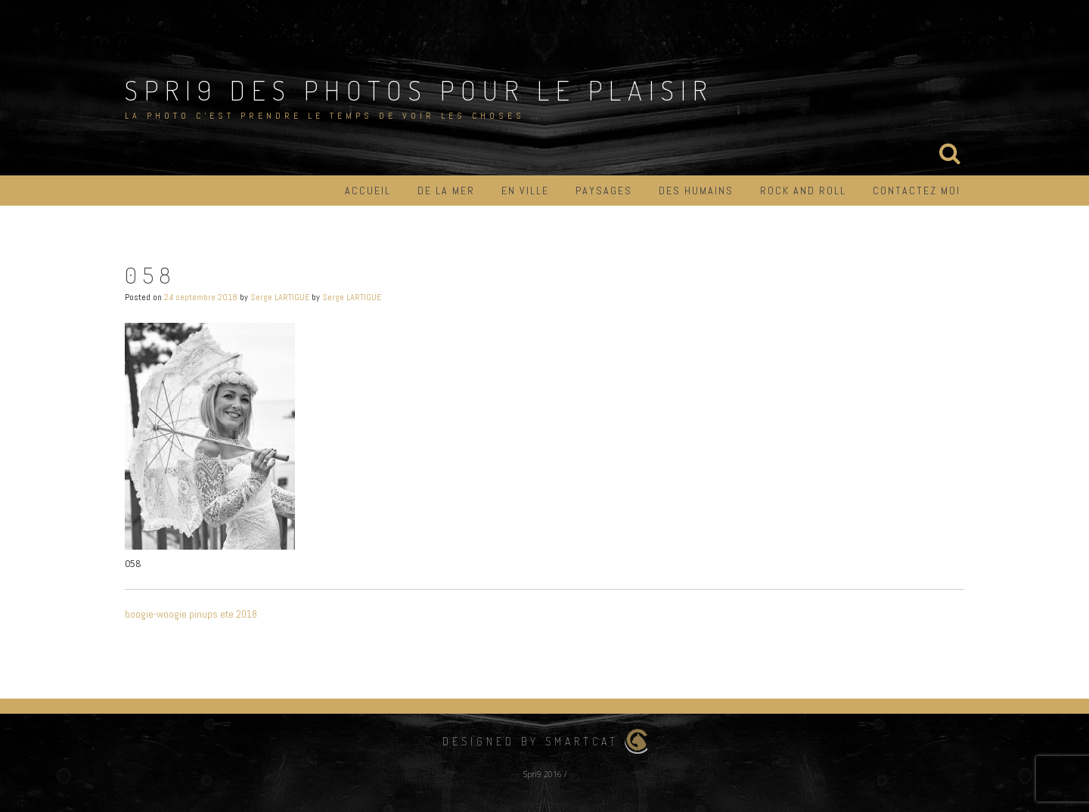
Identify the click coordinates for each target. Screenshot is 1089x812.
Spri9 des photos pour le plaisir (419, 90)
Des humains (696, 190)
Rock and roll (803, 190)
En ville (525, 190)
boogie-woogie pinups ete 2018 (191, 614)
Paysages (604, 190)
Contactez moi (916, 190)
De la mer (446, 190)
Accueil (368, 190)
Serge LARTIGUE (279, 297)
